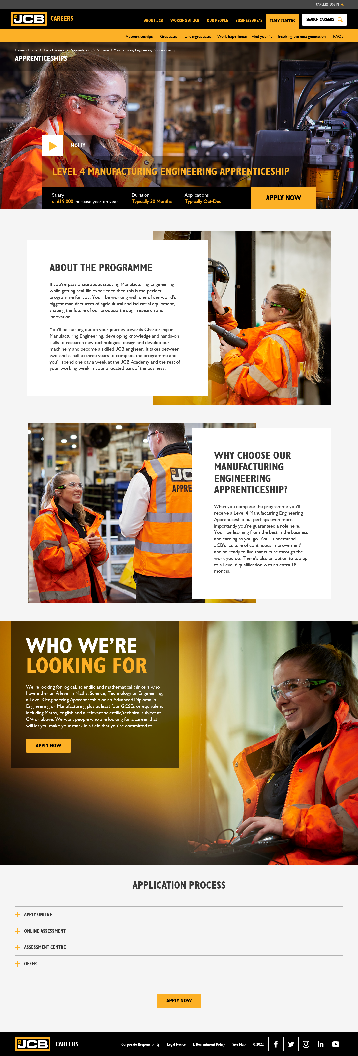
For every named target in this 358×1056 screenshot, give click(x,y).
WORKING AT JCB (184, 20)
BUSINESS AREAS (248, 20)
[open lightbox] (52, 145)
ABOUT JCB (153, 20)
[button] (282, 21)
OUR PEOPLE (217, 20)
